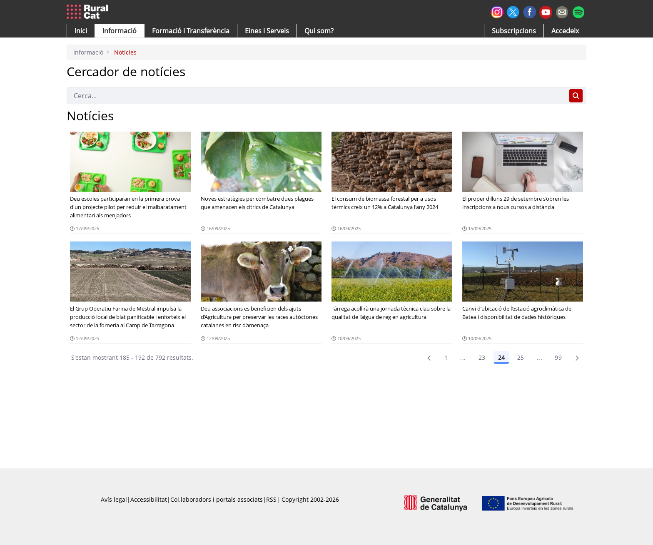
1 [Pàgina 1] (446, 357)
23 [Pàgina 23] (482, 357)
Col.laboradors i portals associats (216, 499)
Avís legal (114, 499)
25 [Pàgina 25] (520, 357)
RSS (271, 499)
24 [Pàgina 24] (501, 357)
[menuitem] (191, 30)
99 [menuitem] (558, 357)
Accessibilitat (148, 499)
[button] (81, 30)
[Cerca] (316, 95)
